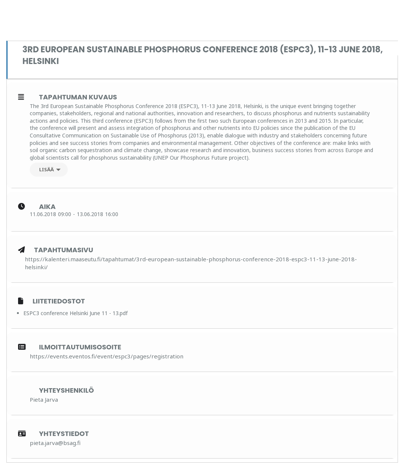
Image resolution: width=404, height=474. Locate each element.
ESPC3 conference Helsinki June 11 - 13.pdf (75, 313)
